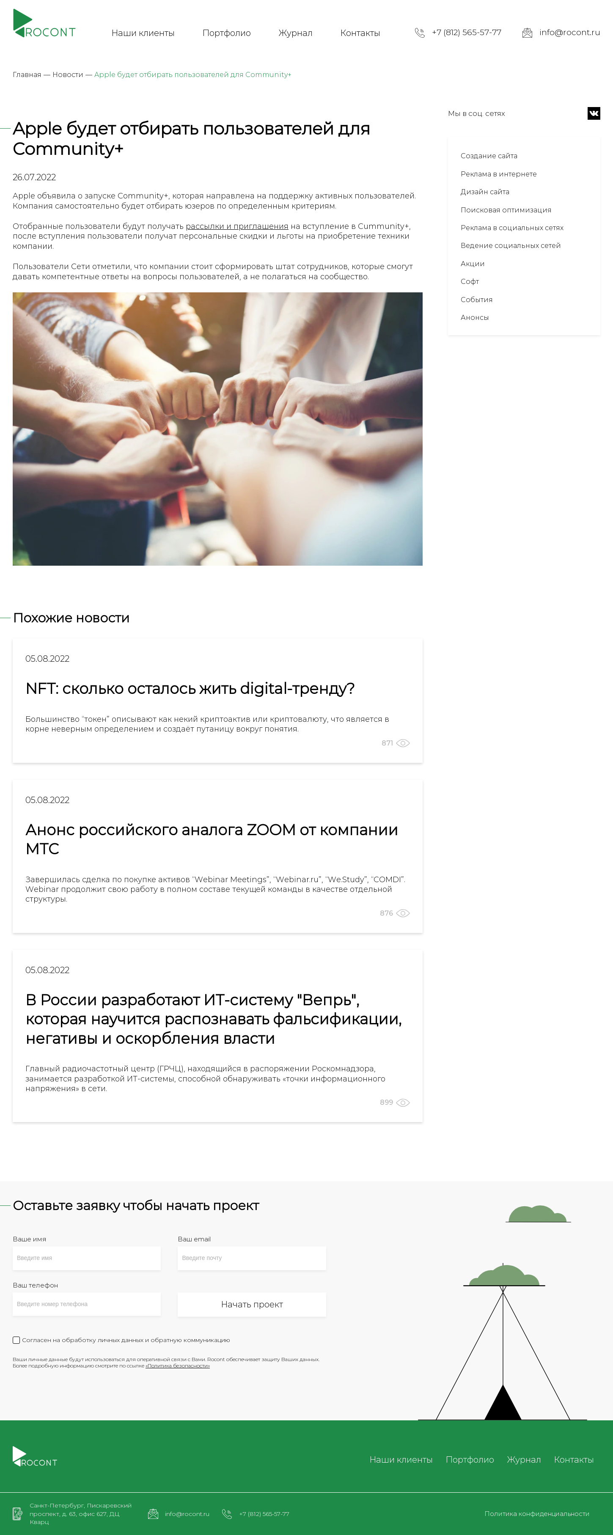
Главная (27, 75)
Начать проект (252, 1304)
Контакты (360, 33)
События (477, 300)
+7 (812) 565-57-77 (466, 32)
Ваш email (194, 1239)
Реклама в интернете (499, 174)
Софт (470, 282)
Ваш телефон (35, 1285)
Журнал (295, 33)
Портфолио (226, 33)
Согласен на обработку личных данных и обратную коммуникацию (126, 1340)
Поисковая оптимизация (506, 210)
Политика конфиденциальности (537, 1514)
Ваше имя (30, 1239)
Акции (473, 264)
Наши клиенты (143, 33)
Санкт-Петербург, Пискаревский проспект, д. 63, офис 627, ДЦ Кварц (81, 1514)
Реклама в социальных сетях (512, 228)
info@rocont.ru (569, 32)
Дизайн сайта (485, 192)
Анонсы (475, 318)
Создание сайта (489, 156)
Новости (67, 75)
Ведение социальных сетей (511, 246)
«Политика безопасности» (178, 1365)
